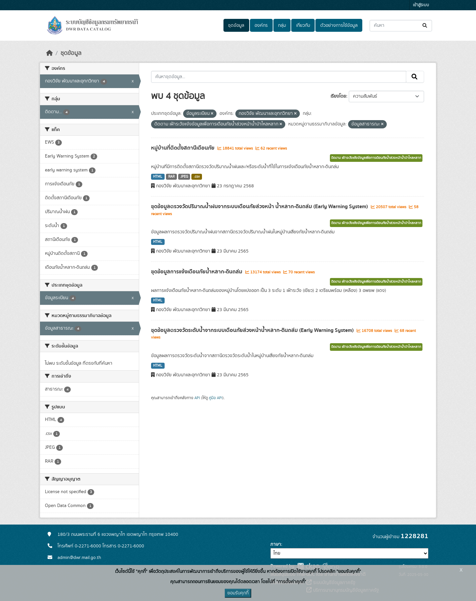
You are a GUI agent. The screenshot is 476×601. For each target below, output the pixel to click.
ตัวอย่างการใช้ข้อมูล (339, 25)
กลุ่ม (282, 25)
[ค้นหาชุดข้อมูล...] (401, 25)
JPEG (184, 176)
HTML (157, 176)
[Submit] (425, 25)
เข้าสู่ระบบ (421, 5)
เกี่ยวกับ (303, 25)
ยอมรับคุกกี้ (238, 593)
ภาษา (275, 544)
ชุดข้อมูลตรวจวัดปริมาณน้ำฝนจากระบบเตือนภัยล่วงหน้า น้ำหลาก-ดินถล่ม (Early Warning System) (260, 206)
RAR (171, 176)
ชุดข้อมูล (236, 25)
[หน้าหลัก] (49, 53)
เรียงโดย (338, 96)
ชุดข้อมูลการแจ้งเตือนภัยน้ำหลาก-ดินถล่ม (197, 271)
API (197, 398)
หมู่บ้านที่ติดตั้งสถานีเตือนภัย (183, 148)
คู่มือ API (215, 398)
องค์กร (261, 25)
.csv (197, 176)
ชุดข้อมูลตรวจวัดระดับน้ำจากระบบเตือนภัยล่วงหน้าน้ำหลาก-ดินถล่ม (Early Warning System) (253, 330)
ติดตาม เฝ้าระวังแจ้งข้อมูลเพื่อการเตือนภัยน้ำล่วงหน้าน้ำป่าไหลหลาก (376, 158)
